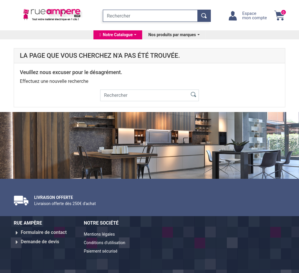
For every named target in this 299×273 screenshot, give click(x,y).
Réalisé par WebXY (243, 266)
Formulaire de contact (44, 232)
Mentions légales (102, 234)
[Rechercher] (150, 16)
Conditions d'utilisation (108, 241)
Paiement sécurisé (103, 248)
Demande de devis (40, 239)
